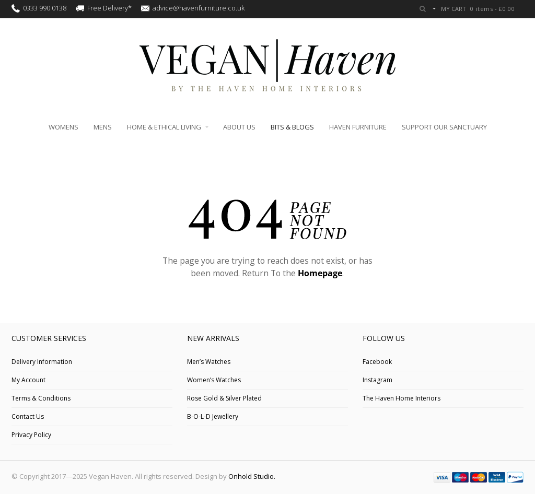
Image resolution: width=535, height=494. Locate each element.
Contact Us (27, 416)
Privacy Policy (31, 434)
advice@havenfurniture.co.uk (199, 8)
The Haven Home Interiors (401, 398)
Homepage (320, 273)
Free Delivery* (109, 8)
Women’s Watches (214, 379)
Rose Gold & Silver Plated (224, 398)
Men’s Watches (208, 361)
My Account (28, 379)
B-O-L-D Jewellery (212, 416)
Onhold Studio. (251, 476)
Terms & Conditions (41, 398)
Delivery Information (41, 361)
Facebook (377, 361)
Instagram (377, 379)
